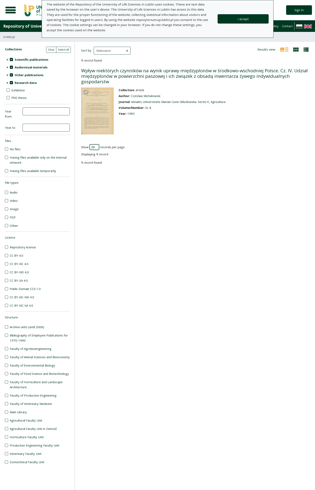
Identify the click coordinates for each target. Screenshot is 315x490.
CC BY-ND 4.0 (19, 272)
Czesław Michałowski (145, 96)
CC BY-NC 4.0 (19, 264)
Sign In (299, 10)
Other (14, 226)
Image (14, 209)
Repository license (23, 247)
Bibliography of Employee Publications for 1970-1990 (39, 337)
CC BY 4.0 (16, 255)
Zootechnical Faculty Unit (27, 462)
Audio (13, 192)
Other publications (29, 75)
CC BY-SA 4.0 (19, 280)
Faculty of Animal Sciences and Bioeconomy (40, 357)
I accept (243, 19)
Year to (10, 127)
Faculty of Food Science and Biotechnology (39, 374)
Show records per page (103, 147)
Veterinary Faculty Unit (25, 454)
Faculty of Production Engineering (33, 395)
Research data (26, 83)
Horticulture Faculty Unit (27, 437)
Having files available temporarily (33, 171)
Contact (287, 26)
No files (15, 149)
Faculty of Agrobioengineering (30, 349)
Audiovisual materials (31, 67)
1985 (131, 113)
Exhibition (18, 90)
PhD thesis (19, 98)
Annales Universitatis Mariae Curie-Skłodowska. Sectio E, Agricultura (178, 102)
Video (14, 201)
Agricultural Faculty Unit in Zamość (33, 429)
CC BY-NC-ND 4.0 (22, 297)
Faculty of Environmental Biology (32, 365)
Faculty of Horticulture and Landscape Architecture (36, 384)
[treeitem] (37, 59)
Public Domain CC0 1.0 (25, 289)
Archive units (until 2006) (27, 327)
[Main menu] (10, 10)
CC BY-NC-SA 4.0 (21, 305)
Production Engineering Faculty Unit (34, 445)
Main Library (18, 412)
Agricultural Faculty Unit (26, 420)
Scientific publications (31, 59)
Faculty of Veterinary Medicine (31, 404)
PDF (13, 217)
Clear (51, 49)
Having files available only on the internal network (38, 159)
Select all (63, 49)
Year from (8, 113)
